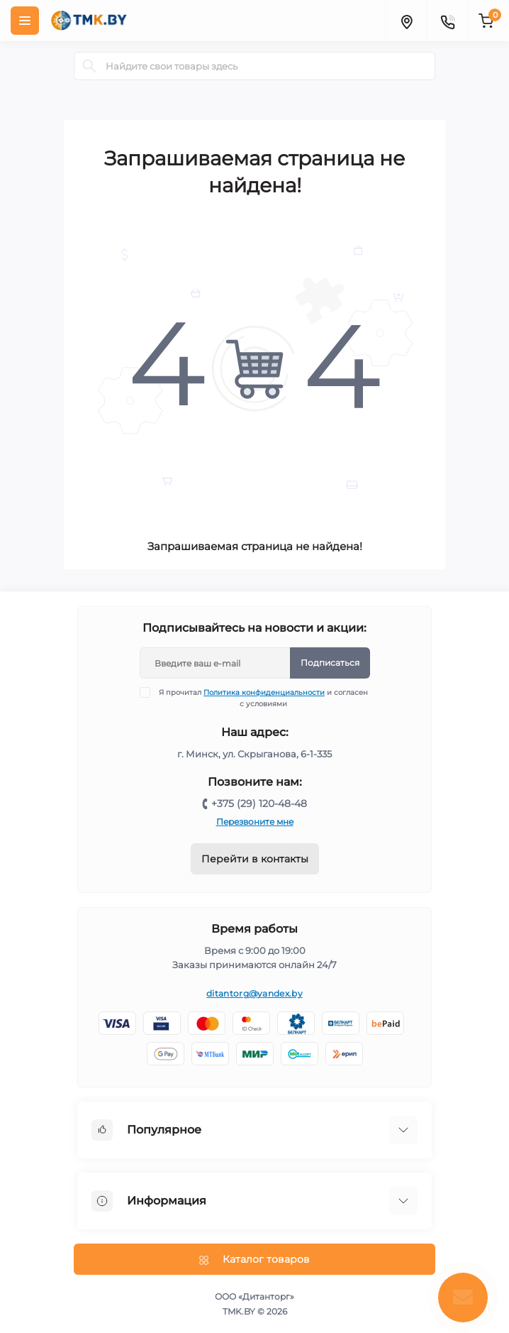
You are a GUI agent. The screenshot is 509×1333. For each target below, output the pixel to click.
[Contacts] (447, 20)
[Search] (89, 66)
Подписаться (330, 662)
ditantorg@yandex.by (254, 993)
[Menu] (25, 20)
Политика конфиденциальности (264, 692)
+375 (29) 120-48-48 (259, 803)
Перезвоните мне (254, 821)
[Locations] (406, 20)
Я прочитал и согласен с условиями (263, 697)
